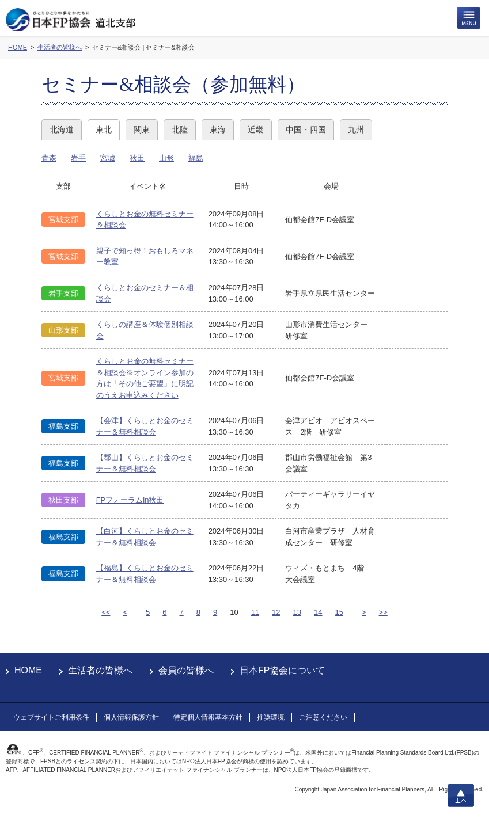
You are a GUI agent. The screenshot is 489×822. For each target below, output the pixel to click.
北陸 (180, 129)
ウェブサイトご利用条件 (51, 717)
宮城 (107, 158)
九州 (356, 129)
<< (105, 612)
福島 (195, 158)
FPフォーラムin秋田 (130, 500)
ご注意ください (323, 717)
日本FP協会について (282, 670)
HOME (28, 670)
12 (276, 612)
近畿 (256, 129)
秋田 (137, 158)
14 (318, 612)
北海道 (62, 129)
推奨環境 (271, 717)
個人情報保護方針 (131, 717)
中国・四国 (306, 129)
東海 (218, 129)
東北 (104, 129)
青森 (48, 158)
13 (297, 612)
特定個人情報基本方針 (207, 717)
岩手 (78, 158)
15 (339, 612)
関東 (142, 129)
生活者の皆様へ (100, 670)
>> (383, 612)
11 (255, 612)
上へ (461, 795)
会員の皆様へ (186, 670)
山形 (166, 158)
